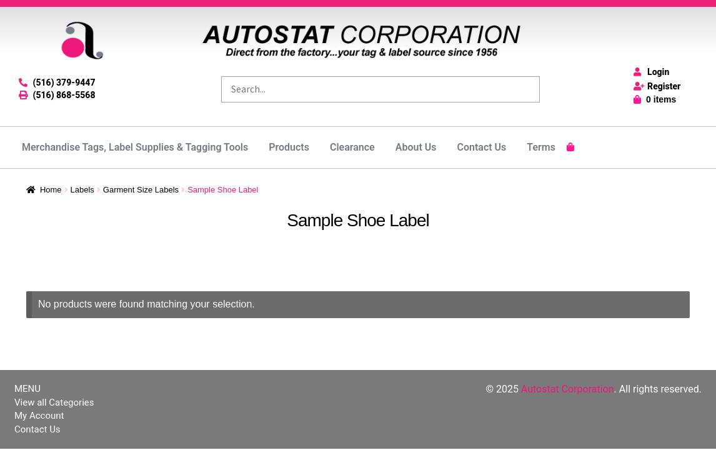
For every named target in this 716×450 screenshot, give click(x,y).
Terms (541, 147)
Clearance (352, 147)
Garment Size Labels (141, 189)
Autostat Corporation (567, 389)
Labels (82, 189)
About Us (416, 147)
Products (289, 147)
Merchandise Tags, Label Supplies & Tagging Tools (135, 147)
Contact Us (481, 147)
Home (51, 189)
